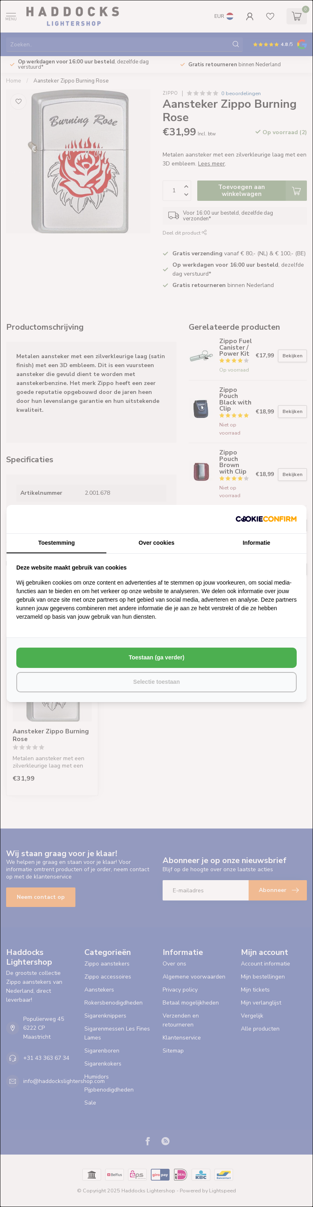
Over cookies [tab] (156, 542)
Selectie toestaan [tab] (156, 682)
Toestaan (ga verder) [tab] (157, 657)
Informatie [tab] (256, 542)
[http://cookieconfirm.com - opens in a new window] (266, 519)
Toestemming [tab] (56, 542)
